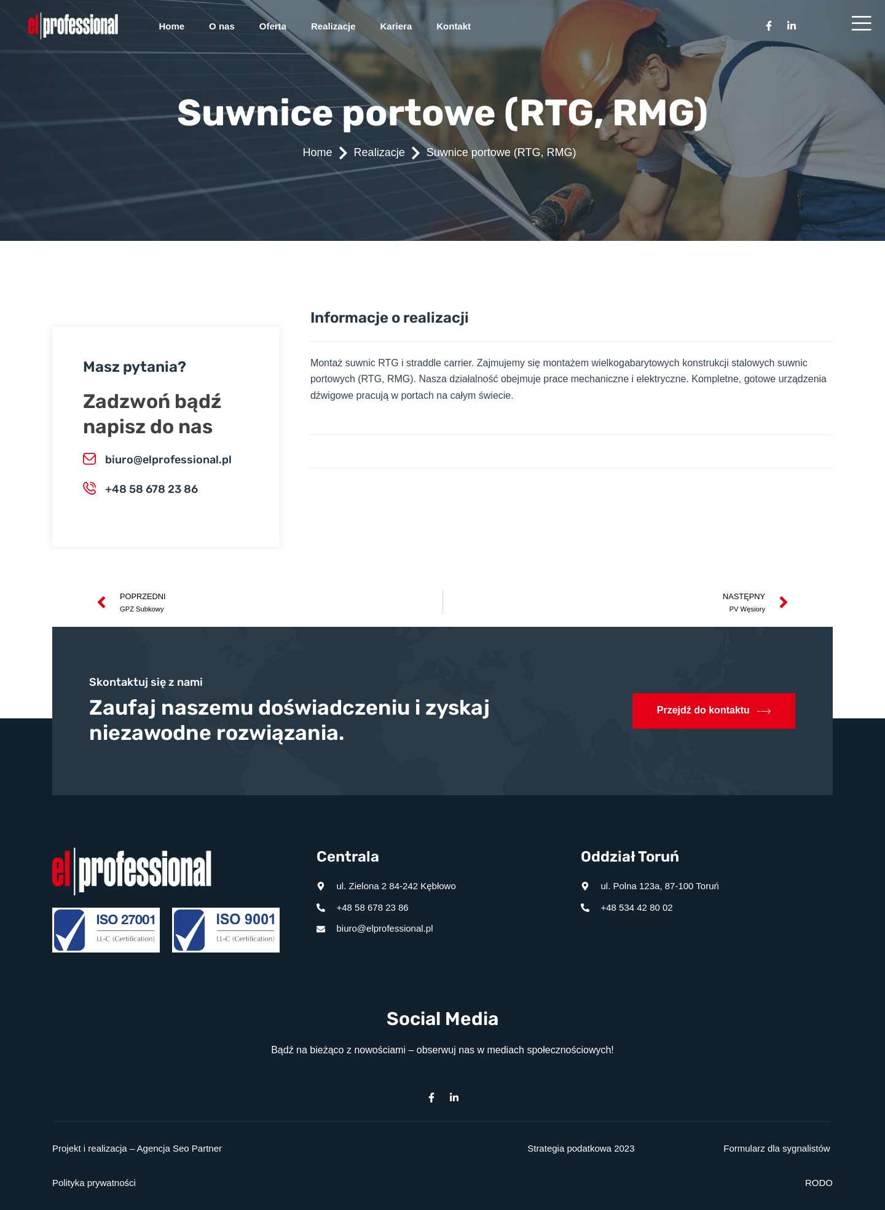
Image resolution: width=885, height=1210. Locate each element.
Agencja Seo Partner (179, 1148)
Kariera (396, 26)
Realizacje (333, 26)
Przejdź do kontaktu (714, 711)
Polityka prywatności (94, 1182)
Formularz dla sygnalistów (776, 1148)
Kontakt (453, 26)
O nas (222, 26)
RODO (819, 1182)
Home (171, 26)
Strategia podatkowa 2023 (580, 1148)
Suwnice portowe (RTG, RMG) (501, 152)
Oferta (272, 26)
